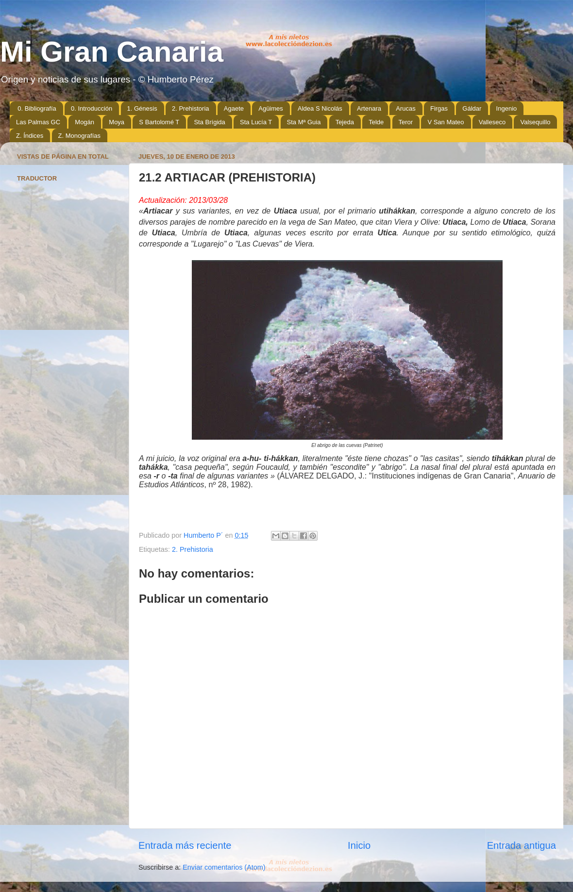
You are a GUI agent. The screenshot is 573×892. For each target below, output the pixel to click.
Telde (376, 122)
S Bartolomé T (159, 122)
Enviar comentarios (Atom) (224, 867)
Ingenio (506, 108)
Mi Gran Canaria (111, 51)
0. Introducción (91, 108)
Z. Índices (29, 135)
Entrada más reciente (185, 845)
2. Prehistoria (190, 108)
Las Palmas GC (38, 122)
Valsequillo (535, 122)
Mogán (84, 122)
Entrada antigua (521, 845)
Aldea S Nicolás (320, 108)
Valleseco (492, 122)
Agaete (234, 108)
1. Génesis (142, 108)
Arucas (405, 108)
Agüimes (270, 108)
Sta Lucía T (256, 122)
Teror (406, 122)
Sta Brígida (209, 122)
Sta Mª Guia (304, 122)
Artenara (369, 108)
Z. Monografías (79, 135)
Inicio (359, 845)
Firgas (439, 108)
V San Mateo (445, 122)
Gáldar (471, 108)
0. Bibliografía (36, 108)
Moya (116, 122)
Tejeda (345, 122)
